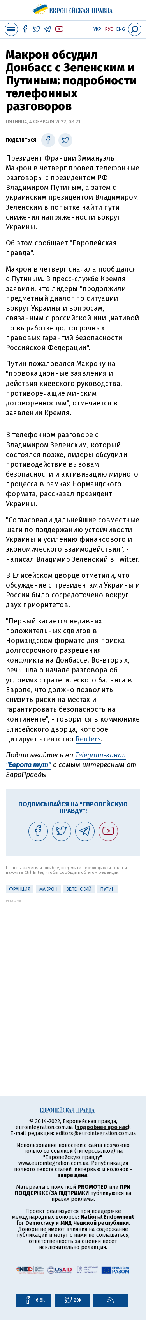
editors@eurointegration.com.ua (96, 1133)
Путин (107, 889)
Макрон (48, 889)
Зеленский (79, 889)
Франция (19, 889)
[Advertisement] (73, 976)
